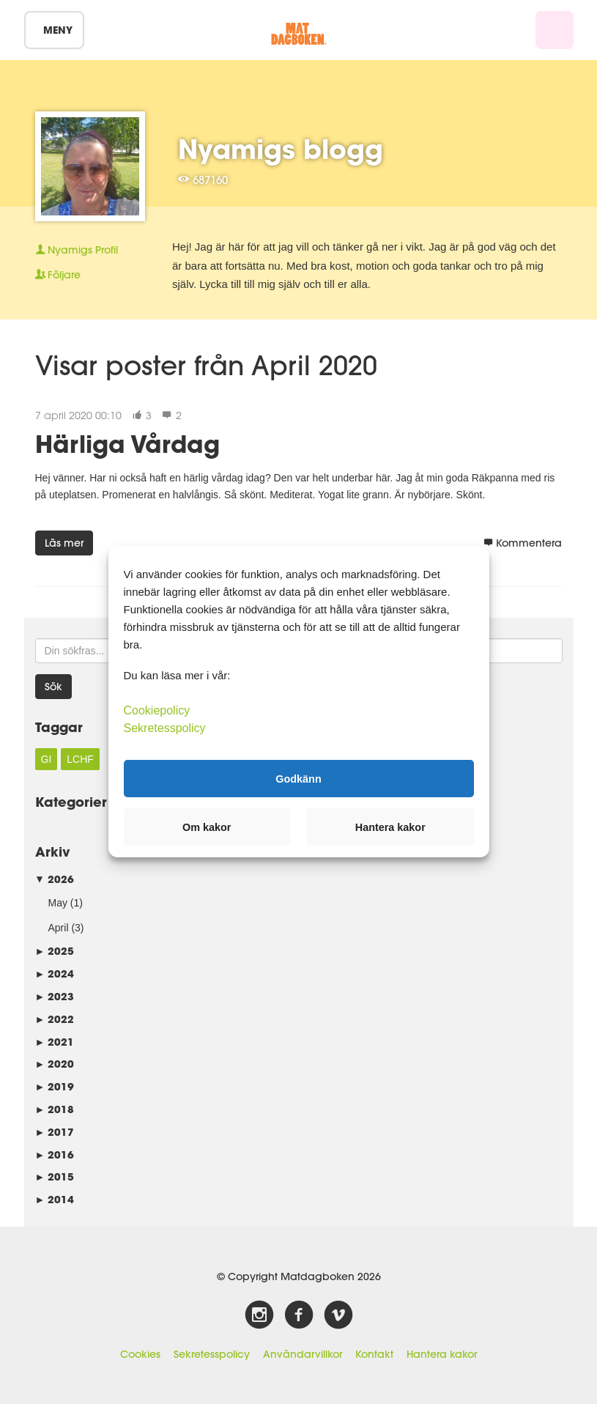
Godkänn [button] (298, 778)
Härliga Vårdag (127, 443)
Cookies (140, 1354)
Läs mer (64, 543)
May (57, 903)
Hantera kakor (442, 1354)
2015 (55, 1176)
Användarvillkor (302, 1354)
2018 (55, 1109)
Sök (53, 686)
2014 (55, 1199)
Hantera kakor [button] (390, 827)
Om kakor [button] (206, 827)
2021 (55, 1042)
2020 (55, 1064)
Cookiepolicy (157, 710)
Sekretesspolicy (212, 1354)
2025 (55, 951)
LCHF (80, 759)
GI (46, 759)
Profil (76, 249)
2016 (55, 1154)
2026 (55, 879)
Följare (58, 274)
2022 (55, 1019)
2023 (55, 996)
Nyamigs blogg (280, 148)
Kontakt (374, 1354)
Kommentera (522, 543)
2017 (55, 1132)
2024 (55, 973)
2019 (55, 1086)
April (58, 928)
